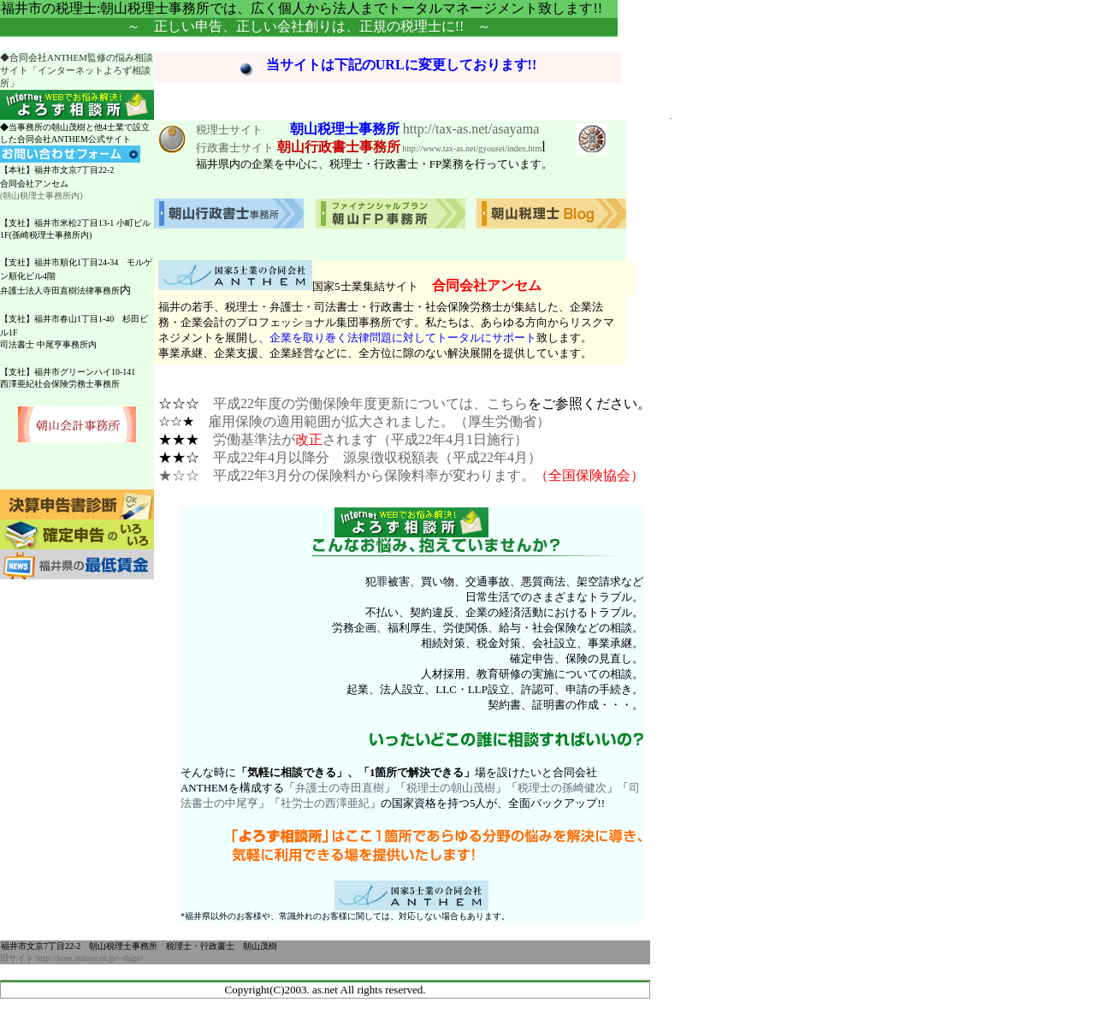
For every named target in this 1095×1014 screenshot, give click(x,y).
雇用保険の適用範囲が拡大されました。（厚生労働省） (379, 421)
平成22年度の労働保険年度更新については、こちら (370, 403)
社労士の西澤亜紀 (325, 803)
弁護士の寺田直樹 (339, 787)
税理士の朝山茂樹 (450, 787)
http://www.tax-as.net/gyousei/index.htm (471, 148)
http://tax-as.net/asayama (471, 129)
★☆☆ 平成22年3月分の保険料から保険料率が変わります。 (346, 475)
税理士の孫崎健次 (562, 787)
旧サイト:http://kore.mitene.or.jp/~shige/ (71, 958)
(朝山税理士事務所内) (41, 195)
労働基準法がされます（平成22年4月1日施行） (370, 439)
